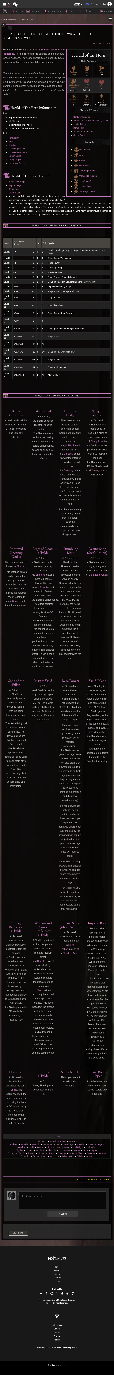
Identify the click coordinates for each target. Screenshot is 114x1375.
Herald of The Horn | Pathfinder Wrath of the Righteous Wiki (48, 36)
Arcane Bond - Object (83, 131)
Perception (81, 165)
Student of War (40, 1156)
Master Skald (43, 680)
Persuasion (81, 149)
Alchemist (42, 1141)
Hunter (29, 1150)
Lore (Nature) (82, 181)
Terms (57, 1333)
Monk (85, 1150)
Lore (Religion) (82, 186)
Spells (14, 1090)
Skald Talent (14, 193)
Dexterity (68, 454)
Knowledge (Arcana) (85, 176)
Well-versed (43, 411)
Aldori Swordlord (58, 1141)
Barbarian (47, 1144)
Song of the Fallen (16, 682)
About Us (57, 1278)
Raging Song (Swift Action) (97, 550)
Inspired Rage (79, 124)
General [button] (33, 11)
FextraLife (41, 1348)
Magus (76, 1150)
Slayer (81, 1153)
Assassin (36, 1144)
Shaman (62, 1153)
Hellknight (78, 1147)
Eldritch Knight (53, 1147)
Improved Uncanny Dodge (16, 552)
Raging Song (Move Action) (70, 925)
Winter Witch (68, 1156)
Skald (31, 20)
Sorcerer (91, 1153)
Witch (80, 1156)
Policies (57, 1340)
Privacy (57, 1336)
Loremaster (65, 1150)
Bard (58, 1144)
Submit (62, 1214)
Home (57, 1267)
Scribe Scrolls (79, 135)
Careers (57, 1329)
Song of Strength (97, 413)
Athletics (80, 160)
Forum (57, 1274)
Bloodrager (69, 1144)
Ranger (41, 1153)
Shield (40, 990)
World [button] (90, 11)
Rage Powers (70, 680)
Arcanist (24, 1144)
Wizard (89, 1156)
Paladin (31, 1153)
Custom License (60, 1303)
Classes (22, 20)
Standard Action (99, 575)
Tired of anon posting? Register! (92, 1180)
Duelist (40, 1147)
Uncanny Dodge (70, 413)
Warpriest (54, 1156)
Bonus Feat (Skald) (43, 1073)
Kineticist (52, 1150)
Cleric (90, 1144)
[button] (78, 4)
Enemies (40, 575)
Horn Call (16, 1071)
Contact (57, 1282)
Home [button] (17, 11)
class (31, 49)
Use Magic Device (84, 191)
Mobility (79, 155)
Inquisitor (40, 1150)
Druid (31, 1147)
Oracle (22, 1153)
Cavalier (81, 1144)
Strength (95, 441)
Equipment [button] (72, 11)
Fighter (67, 1147)
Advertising (57, 1325)
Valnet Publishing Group (67, 1348)
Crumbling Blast (70, 550)
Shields (41, 961)
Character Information (8, 20)
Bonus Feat (78, 128)
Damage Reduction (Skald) (16, 927)
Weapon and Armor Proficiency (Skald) (91, 120)
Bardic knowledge (81, 117)
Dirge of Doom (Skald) (43, 550)
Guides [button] (106, 11)
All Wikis (57, 1270)
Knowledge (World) (84, 170)
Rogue (15, 601)
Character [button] (52, 11)
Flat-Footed (74, 445)
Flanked (21, 566)
